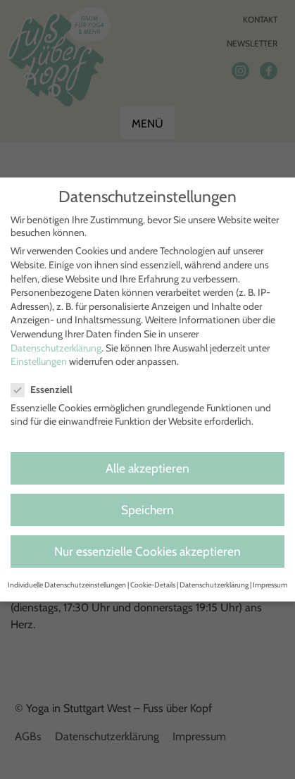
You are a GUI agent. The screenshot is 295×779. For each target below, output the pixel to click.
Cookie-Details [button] (152, 585)
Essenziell (47, 389)
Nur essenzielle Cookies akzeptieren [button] (147, 551)
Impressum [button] (270, 585)
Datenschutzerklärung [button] (214, 585)
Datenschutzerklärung (56, 348)
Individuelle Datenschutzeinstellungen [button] (67, 585)
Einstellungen (39, 361)
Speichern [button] (147, 509)
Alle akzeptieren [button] (147, 468)
